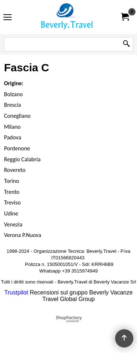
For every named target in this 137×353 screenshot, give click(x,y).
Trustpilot (16, 292)
